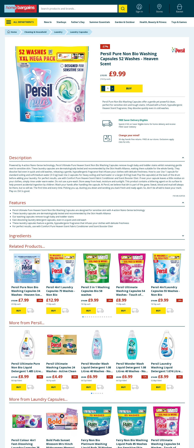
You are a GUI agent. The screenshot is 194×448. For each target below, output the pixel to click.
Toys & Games (179, 22)
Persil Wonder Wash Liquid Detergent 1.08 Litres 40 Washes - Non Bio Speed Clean (131, 367)
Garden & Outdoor (125, 22)
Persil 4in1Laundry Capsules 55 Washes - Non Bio (165, 291)
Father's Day (77, 22)
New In (48, 22)
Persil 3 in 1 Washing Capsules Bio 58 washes (95, 291)
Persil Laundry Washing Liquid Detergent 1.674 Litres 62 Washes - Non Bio (166, 367)
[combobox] (83, 9)
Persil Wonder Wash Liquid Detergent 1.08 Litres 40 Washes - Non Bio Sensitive (96, 367)
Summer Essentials (99, 22)
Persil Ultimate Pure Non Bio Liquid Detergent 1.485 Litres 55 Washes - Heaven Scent (26, 367)
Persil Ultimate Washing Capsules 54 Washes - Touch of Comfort (130, 291)
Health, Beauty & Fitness (153, 22)
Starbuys (61, 22)
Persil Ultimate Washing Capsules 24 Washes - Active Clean (61, 367)
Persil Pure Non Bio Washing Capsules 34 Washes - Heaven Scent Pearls (27, 291)
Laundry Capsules (79, 32)
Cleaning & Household (35, 32)
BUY (129, 88)
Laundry (58, 32)
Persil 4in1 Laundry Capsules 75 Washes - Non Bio (60, 291)
